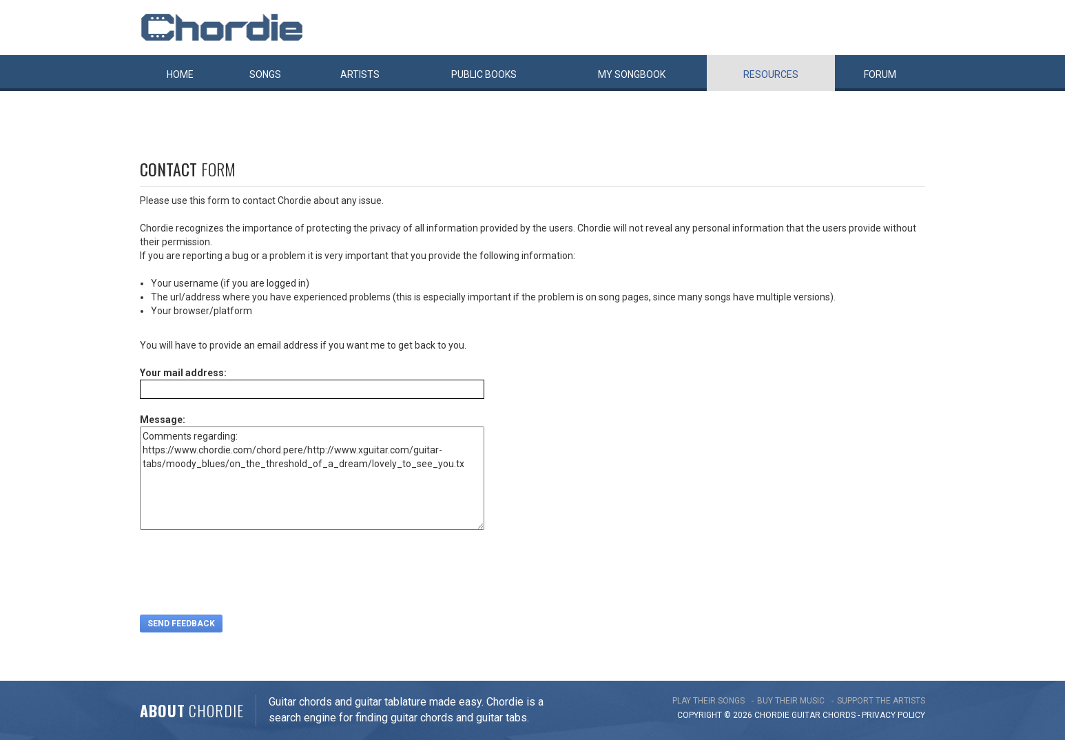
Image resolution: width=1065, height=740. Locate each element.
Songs (265, 74)
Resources (770, 74)
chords (839, 715)
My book (631, 74)
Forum (880, 74)
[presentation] (244, 574)
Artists (360, 74)
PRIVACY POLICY (893, 715)
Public (484, 74)
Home (180, 74)
